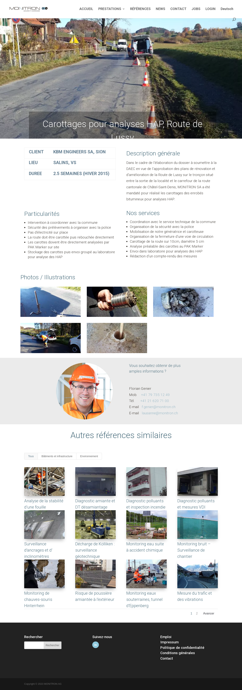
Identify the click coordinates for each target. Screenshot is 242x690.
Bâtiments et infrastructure (57, 456)
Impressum (169, 642)
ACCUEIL (86, 9)
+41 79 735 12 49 (155, 395)
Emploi (165, 637)
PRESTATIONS (109, 9)
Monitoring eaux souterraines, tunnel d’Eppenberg (144, 599)
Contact (166, 658)
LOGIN (211, 9)
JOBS (196, 9)
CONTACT (178, 9)
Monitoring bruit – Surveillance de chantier (193, 550)
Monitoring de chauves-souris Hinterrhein (38, 599)
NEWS (160, 9)
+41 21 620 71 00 (154, 401)
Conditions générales (177, 653)
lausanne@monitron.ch (160, 413)
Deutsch (227, 9)
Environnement (89, 456)
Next (209, 614)
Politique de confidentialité (182, 647)
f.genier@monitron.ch (158, 407)
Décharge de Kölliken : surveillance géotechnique (94, 550)
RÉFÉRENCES (140, 9)
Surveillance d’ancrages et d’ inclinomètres (38, 550)
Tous (31, 456)
